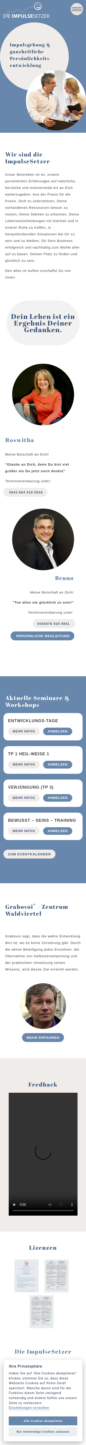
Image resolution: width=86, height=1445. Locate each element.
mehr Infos (24, 731)
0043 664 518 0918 (25, 492)
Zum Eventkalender (29, 854)
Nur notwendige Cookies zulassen (43, 1431)
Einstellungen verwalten (29, 1408)
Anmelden (58, 731)
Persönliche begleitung (42, 636)
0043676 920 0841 (54, 624)
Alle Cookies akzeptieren (43, 1421)
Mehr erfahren (43, 1037)
